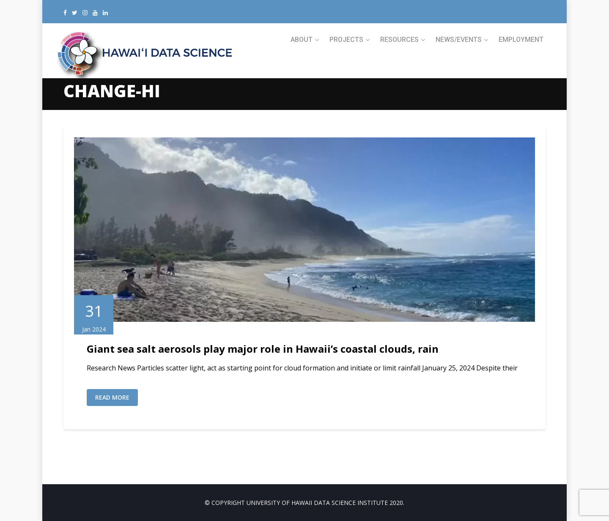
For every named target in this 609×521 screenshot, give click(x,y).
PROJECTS (346, 40)
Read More (112, 397)
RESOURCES (399, 40)
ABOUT (302, 40)
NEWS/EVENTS (459, 40)
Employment (521, 40)
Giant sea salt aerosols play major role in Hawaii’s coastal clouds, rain (263, 349)
